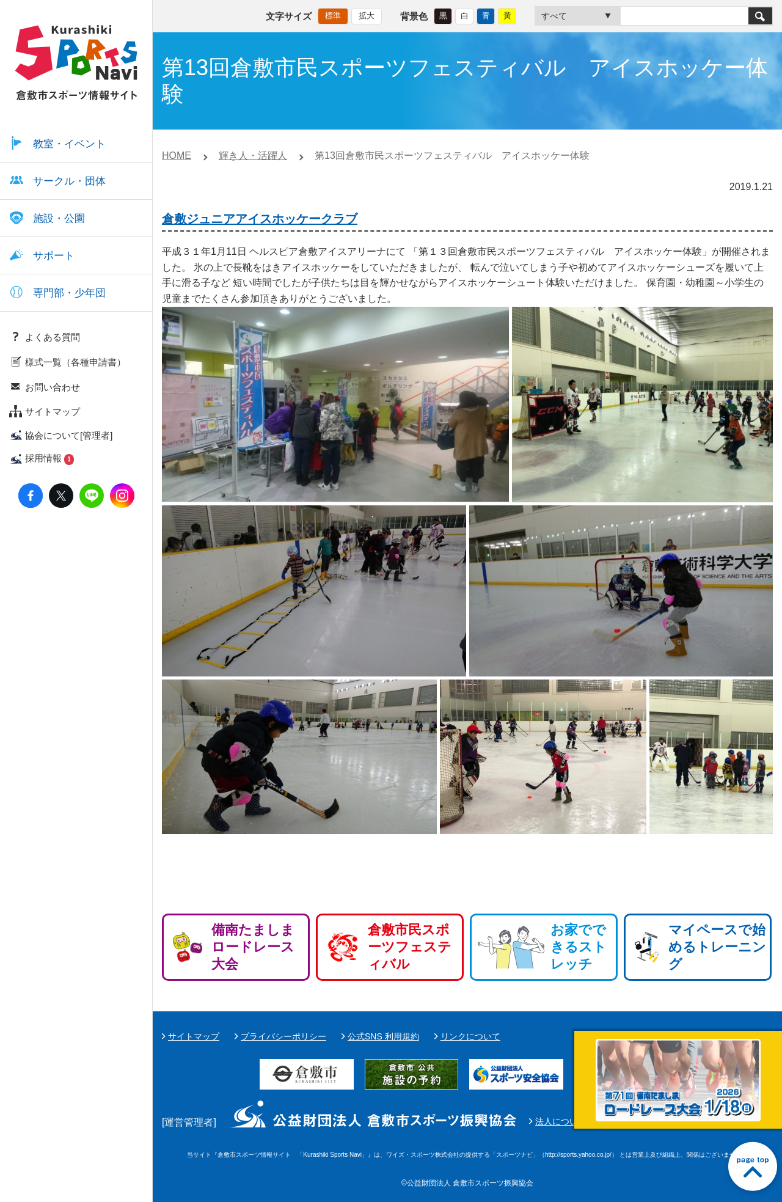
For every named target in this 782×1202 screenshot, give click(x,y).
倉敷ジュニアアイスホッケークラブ (259, 218)
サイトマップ (193, 1036)
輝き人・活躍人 (253, 155)
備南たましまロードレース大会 (252, 947)
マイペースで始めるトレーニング (717, 947)
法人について (560, 1121)
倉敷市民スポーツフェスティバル (409, 947)
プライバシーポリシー (283, 1036)
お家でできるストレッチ (578, 947)
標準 (333, 15)
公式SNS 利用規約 (383, 1036)
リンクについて (470, 1036)
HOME (176, 155)
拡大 (367, 15)
